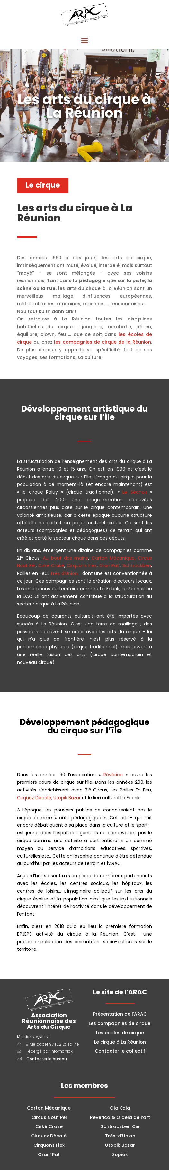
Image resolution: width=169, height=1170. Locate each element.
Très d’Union (64, 573)
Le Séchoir (134, 492)
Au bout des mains (65, 558)
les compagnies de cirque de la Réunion (102, 342)
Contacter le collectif (120, 1051)
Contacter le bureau (46, 1059)
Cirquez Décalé (34, 797)
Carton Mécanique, (114, 558)
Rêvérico (113, 775)
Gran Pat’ (109, 565)
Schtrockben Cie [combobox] (120, 1126)
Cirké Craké (51, 565)
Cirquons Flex (82, 565)
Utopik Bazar (67, 797)
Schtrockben (136, 565)
